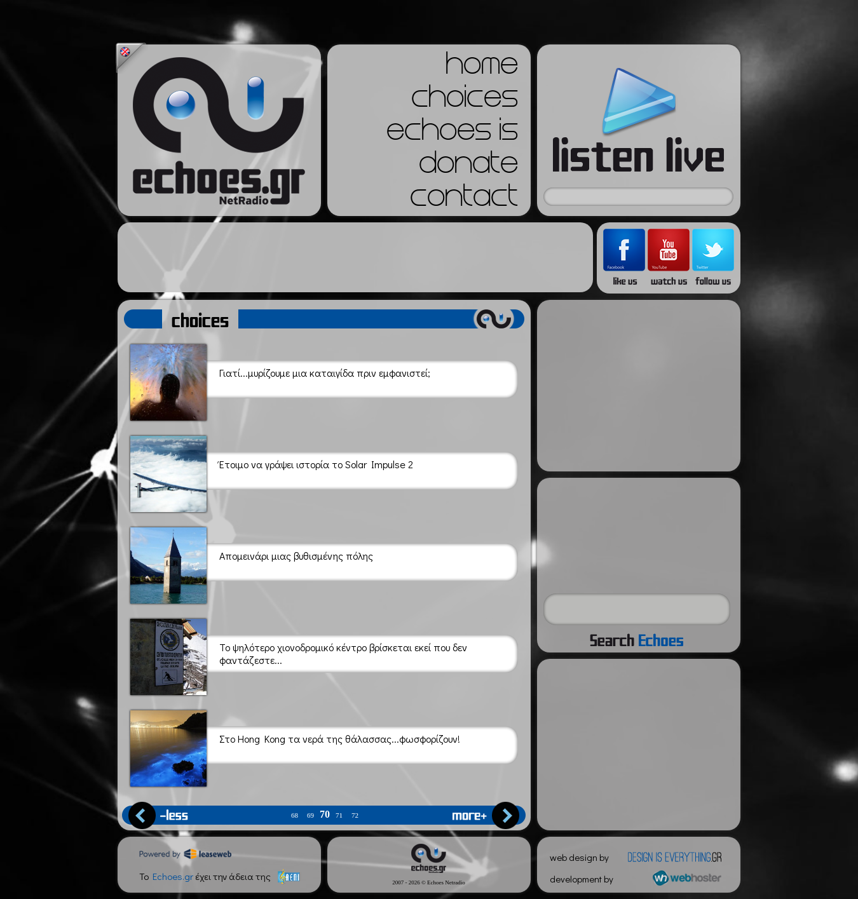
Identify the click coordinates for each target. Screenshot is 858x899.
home (482, 67)
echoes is (452, 133)
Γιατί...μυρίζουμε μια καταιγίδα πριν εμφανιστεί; (280, 380)
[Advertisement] (355, 257)
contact (464, 199)
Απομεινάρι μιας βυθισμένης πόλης (251, 563)
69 (310, 815)
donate (468, 166)
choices (464, 100)
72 (354, 815)
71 (339, 815)
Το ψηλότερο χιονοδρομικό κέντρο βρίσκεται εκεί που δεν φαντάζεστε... (298, 654)
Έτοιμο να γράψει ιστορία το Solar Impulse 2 (271, 471)
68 (294, 815)
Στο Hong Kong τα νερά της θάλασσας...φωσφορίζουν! (295, 746)
